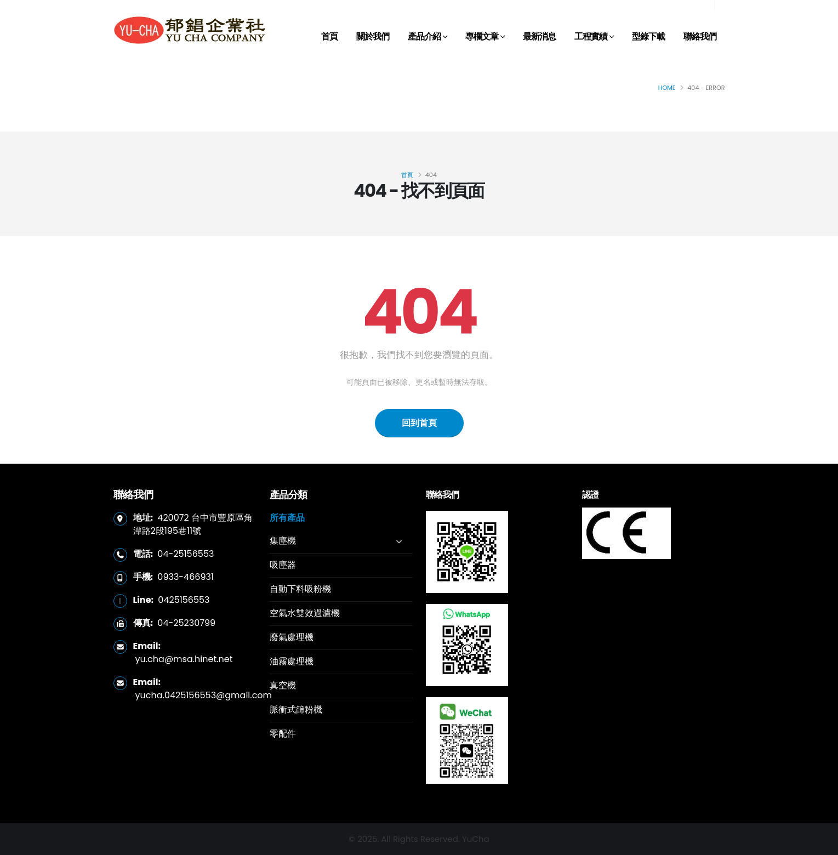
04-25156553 (185, 554)
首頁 (329, 36)
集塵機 (283, 540)
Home (667, 87)
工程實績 (590, 36)
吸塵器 (283, 564)
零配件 (283, 733)
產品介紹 (424, 36)
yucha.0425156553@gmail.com (203, 695)
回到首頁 (419, 423)
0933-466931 (185, 577)
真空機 (283, 685)
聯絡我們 (699, 36)
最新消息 (539, 36)
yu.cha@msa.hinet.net (184, 659)
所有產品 (287, 517)
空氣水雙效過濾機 (305, 613)
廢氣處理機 (291, 637)
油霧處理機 (291, 661)
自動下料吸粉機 (300, 589)
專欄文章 (481, 36)
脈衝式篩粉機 (296, 709)
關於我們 (372, 36)
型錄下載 (648, 36)
